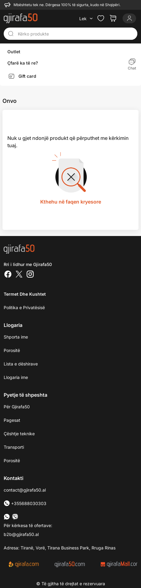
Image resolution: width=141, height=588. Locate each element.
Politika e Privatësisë (24, 307)
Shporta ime (16, 336)
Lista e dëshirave (21, 363)
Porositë (12, 350)
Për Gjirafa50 (17, 406)
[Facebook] (8, 275)
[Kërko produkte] (75, 34)
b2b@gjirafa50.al (21, 534)
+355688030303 (25, 503)
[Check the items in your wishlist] (101, 18)
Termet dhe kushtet (25, 294)
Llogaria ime (16, 377)
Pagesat (12, 420)
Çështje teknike (19, 433)
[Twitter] (19, 275)
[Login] (129, 18)
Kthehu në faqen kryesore (70, 202)
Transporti (14, 447)
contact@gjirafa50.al (25, 489)
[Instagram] (30, 275)
